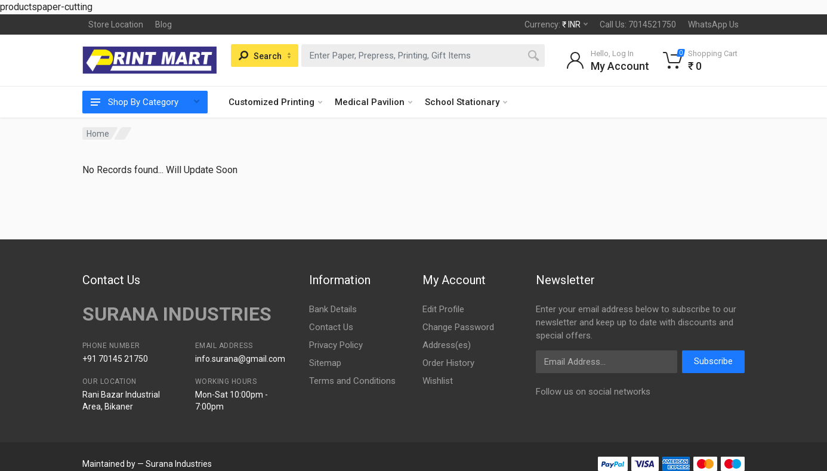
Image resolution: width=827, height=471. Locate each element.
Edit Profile (443, 309)
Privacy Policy (336, 345)
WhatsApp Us (713, 24)
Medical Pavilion (373, 102)
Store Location (115, 24)
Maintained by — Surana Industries (147, 464)
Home (98, 133)
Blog (163, 24)
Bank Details (333, 309)
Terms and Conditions (352, 380)
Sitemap (325, 363)
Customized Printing (275, 102)
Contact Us (331, 327)
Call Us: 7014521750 (638, 24)
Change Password (458, 327)
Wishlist (437, 380)
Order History (448, 363)
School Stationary (466, 102)
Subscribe (713, 361)
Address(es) (446, 345)
